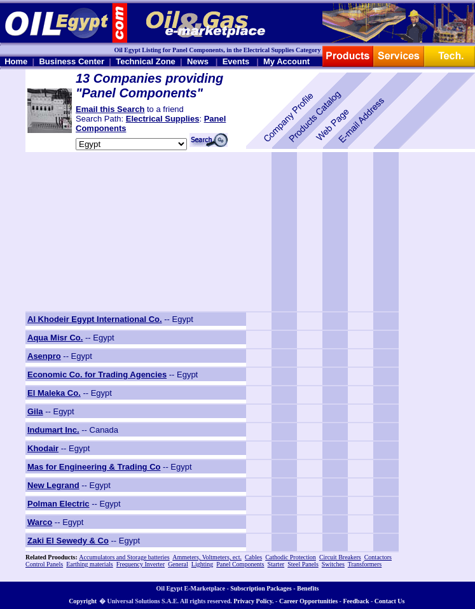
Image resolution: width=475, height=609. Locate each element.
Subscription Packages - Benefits (274, 588)
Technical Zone (146, 61)
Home (15, 61)
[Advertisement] (104, 231)
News (198, 61)
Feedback (356, 601)
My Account (286, 61)
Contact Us (390, 601)
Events (236, 61)
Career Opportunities (308, 601)
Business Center (71, 61)
